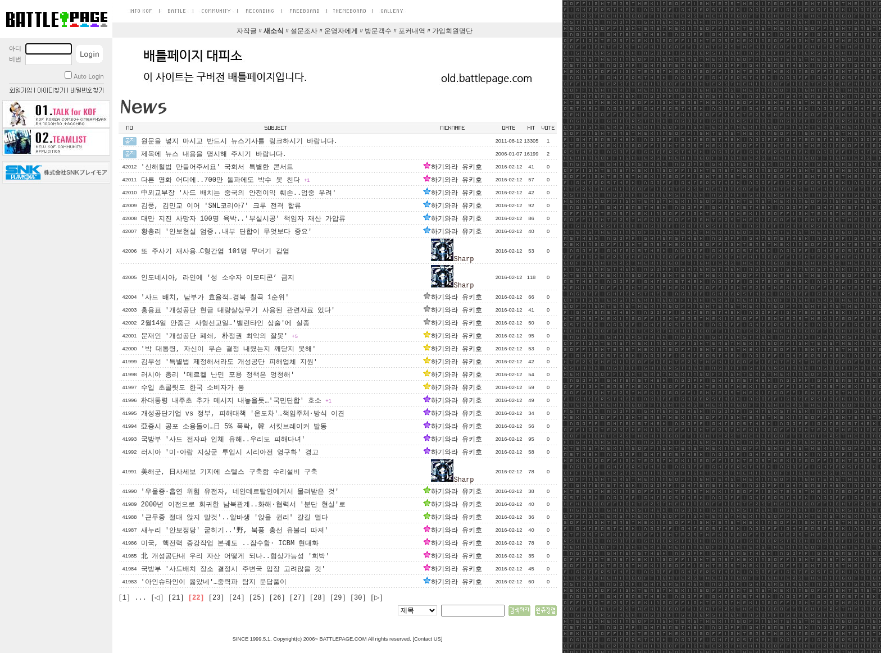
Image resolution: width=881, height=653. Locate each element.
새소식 (274, 31)
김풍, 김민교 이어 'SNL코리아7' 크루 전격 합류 (221, 206)
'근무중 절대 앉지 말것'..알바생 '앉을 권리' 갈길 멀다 (235, 518)
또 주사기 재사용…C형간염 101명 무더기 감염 (215, 251)
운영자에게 (341, 31)
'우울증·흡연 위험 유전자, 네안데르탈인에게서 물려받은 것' (240, 492)
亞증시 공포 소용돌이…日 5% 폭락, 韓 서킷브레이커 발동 (234, 427)
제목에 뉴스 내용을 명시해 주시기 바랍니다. (214, 154)
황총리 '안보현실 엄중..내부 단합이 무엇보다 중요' (226, 232)
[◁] (157, 598)
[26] (277, 598)
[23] (216, 598)
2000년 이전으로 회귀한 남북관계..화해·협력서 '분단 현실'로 (243, 505)
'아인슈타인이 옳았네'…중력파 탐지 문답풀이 (214, 582)
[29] (338, 598)
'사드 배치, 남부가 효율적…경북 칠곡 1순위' (215, 298)
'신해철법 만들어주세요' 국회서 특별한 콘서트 (217, 167)
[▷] (376, 598)
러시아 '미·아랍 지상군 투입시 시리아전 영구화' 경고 (230, 452)
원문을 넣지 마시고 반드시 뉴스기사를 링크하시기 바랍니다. (239, 141)
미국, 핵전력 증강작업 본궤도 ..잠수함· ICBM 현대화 (230, 543)
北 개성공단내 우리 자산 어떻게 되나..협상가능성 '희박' (235, 556)
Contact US (427, 639)
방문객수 (378, 31)
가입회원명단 (452, 31)
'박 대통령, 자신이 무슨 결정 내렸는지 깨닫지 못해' (228, 349)
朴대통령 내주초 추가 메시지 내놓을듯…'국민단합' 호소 (236, 401)
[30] (358, 598)
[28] (318, 598)
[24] (237, 598)
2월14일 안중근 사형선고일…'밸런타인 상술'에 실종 (225, 323)
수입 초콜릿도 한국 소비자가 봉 (193, 388)
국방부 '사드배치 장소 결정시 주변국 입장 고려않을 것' (233, 569)
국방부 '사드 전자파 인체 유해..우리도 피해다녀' (223, 440)
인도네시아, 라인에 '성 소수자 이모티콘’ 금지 (218, 278)
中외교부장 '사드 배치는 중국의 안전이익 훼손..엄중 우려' (239, 193)
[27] (297, 598)
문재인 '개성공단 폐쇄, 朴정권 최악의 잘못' (219, 336)
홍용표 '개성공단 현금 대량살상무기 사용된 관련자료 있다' (238, 310)
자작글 (247, 31)
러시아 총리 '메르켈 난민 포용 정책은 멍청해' (218, 375)
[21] (176, 598)
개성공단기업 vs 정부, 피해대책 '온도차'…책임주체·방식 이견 (242, 414)
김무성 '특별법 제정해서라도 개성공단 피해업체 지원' (229, 362)
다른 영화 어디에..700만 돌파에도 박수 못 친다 (225, 180)
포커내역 (411, 31)
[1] (125, 598)
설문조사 (303, 31)
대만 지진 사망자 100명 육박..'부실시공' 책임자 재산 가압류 (243, 219)
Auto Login (84, 76)
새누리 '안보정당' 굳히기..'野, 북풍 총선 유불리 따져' (235, 531)
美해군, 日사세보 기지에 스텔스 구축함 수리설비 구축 (229, 472)
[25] (257, 598)
